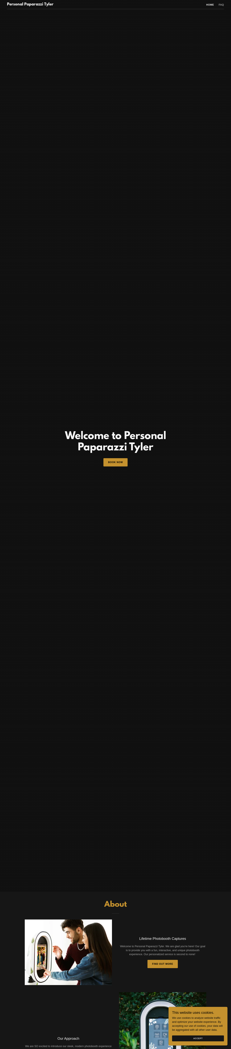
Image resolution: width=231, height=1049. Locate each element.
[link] (30, 4)
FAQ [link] (221, 5)
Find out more (162, 964)
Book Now (115, 462)
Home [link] (210, 5)
